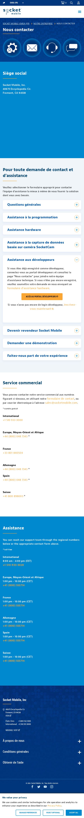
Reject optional (53, 813)
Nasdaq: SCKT (13, 730)
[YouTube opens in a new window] (45, 787)
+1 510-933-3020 (13, 565)
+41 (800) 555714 (14, 585)
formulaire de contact (60, 398)
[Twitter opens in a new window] (38, 787)
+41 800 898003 (13, 496)
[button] (71, 3)
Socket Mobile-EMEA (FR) (16, 23)
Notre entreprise (43, 23)
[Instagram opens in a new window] (51, 787)
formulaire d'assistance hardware (28, 288)
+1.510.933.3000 (24, 724)
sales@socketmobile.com (61, 402)
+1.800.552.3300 (24, 721)
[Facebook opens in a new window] (32, 787)
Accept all (73, 813)
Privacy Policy (54, 805)
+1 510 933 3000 (13, 420)
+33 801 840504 (13, 453)
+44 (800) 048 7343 (15, 436)
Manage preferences (28, 813)
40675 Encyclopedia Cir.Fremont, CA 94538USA (15, 712)
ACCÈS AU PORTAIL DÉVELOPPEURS (42, 296)
